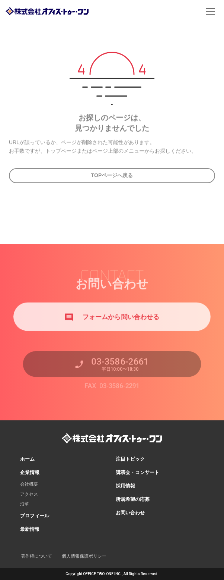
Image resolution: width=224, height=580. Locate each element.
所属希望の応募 (133, 499)
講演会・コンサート (137, 472)
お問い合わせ (130, 512)
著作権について (36, 556)
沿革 (24, 504)
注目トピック (130, 459)
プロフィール (34, 515)
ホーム (27, 459)
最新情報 (29, 529)
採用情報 (125, 486)
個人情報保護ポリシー (84, 556)
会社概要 (29, 484)
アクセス (29, 494)
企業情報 (29, 472)
